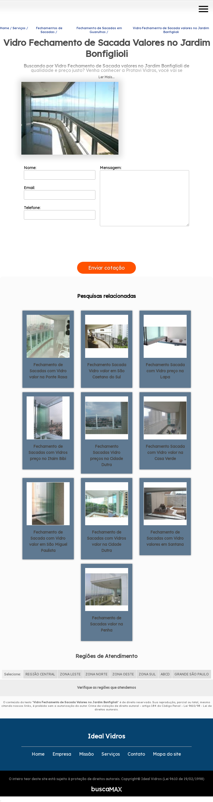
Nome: (60, 172)
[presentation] (106, 255)
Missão (86, 754)
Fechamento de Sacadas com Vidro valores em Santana (165, 538)
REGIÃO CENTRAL (40, 674)
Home (38, 754)
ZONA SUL (147, 674)
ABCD (165, 674)
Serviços (111, 754)
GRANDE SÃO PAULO (191, 674)
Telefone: (60, 212)
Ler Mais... (106, 77)
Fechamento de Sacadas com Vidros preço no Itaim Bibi (48, 452)
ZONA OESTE (123, 674)
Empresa (61, 754)
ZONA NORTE (96, 674)
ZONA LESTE (70, 674)
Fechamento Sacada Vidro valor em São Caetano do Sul (106, 370)
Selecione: (12, 674)
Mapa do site (167, 754)
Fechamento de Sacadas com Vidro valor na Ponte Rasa (48, 370)
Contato (136, 754)
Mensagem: (144, 195)
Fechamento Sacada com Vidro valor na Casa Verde (165, 452)
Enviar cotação (106, 268)
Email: (60, 192)
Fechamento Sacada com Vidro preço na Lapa (165, 370)
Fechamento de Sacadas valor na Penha (106, 624)
